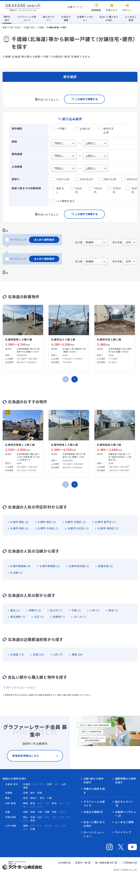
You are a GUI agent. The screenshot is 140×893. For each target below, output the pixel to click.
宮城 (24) (38, 654)
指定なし (57, 190)
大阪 (39, 811)
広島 (32, 817)
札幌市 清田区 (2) (108, 528)
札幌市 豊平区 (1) (105, 522)
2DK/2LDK (84, 179)
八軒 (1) (94, 610)
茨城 (25, 792)
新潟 (54, 803)
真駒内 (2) (35, 610)
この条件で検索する (86, 99)
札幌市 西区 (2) (19, 522)
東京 (25, 798)
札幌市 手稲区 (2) (75, 522)
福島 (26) (77, 654)
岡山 (25, 817)
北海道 (41, 27)
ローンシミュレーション (21, 687)
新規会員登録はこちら (25, 760)
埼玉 (42, 798)
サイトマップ (123, 832)
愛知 (32, 803)
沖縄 (32, 829)
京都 (32, 811)
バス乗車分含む (63, 201)
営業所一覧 (81, 862)
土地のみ (82, 129)
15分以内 (114, 190)
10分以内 (95, 190)
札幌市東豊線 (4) (20, 566)
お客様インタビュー (125, 814)
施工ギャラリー (124, 802)
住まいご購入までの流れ (94, 824)
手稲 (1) (76, 610)
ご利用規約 (128, 862)
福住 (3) (15, 610)
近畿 (7, 811)
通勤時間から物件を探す (125, 780)
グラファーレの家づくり (94, 803)
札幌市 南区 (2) (19, 528)
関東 (7, 798)
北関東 (8, 792)
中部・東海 (10, 803)
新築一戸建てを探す (12, 27)
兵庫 (47, 811)
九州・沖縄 (10, 825)
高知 (32, 820)
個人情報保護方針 (104, 862)
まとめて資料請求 (44, 240)
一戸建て (59, 129)
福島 (25, 787)
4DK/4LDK (131, 179)
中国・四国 (10, 817)
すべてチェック (15, 240)
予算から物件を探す (94, 790)
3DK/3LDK (107, 179)
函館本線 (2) (105, 566)
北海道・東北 (29, 27)
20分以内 (133, 190)
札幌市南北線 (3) (79, 566)
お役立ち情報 (91, 812)
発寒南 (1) (59, 617)
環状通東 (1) (17, 617)
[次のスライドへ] (74, 379)
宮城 (49, 784)
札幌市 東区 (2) (47, 522)
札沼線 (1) (16, 572)
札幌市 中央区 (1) (48, 528)
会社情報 (62, 862)
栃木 (32, 792)
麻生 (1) (113, 610)
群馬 (39, 792)
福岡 (25, 825)
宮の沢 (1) (56, 610)
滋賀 (25, 811)
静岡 (25, 803)
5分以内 (76, 190)
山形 (63, 784)
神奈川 (33, 798)
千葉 (49, 798)
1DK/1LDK (60, 179)
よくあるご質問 (124, 822)
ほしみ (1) (80, 617)
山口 (39, 817)
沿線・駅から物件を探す (93, 780)
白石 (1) (39, 617)
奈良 (54, 811)
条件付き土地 (106, 130)
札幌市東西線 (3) (49, 566)
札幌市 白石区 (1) (78, 528)
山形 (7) (58, 654)
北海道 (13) (17, 654)
